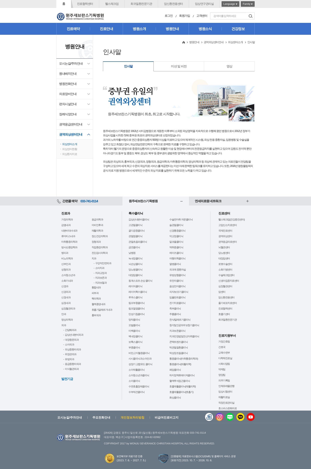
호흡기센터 (224, 314)
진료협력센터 (85, 3)
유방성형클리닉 (177, 275)
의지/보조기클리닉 (178, 291)
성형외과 (65, 269)
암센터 (221, 291)
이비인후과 (97, 225)
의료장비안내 (67, 94)
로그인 (169, 15)
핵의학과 (96, 298)
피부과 (95, 293)
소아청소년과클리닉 (139, 375)
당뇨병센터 (224, 252)
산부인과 (65, 264)
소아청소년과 (68, 275)
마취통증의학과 (69, 241)
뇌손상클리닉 (135, 264)
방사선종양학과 (69, 247)
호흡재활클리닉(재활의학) (182, 386)
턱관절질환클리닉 (178, 347)
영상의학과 (67, 319)
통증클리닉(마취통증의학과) (183, 358)
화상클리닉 (175, 397)
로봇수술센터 (225, 264)
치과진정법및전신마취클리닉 (184, 336)
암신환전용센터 (173, 3)
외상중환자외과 (73, 349)
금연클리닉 (134, 247)
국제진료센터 (225, 230)
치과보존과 (101, 277)
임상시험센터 (225, 391)
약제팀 (221, 369)
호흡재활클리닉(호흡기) (181, 392)
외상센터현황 (69, 149)
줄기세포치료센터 (227, 302)
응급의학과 (97, 219)
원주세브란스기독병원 (143, 201)
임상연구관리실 (204, 3)
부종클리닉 (134, 347)
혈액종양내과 (98, 304)
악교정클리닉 (176, 236)
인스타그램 (220, 417)
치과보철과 (101, 282)
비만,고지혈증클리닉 (139, 353)
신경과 (64, 286)
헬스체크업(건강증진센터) (231, 219)
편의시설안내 (67, 104)
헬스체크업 (112, 3)
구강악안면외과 (103, 263)
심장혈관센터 (225, 286)
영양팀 (221, 374)
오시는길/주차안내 (71, 63)
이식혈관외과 (72, 368)
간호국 (221, 347)
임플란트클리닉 (177, 297)
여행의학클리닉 (177, 258)
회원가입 (184, 15)
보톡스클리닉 (135, 341)
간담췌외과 (70, 329)
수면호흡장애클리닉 (139, 386)
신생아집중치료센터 (228, 280)
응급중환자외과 (73, 363)
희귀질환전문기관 (141, 3)
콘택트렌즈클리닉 (178, 341)
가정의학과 (67, 219)
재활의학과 (97, 230)
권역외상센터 (225, 236)
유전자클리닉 (176, 280)
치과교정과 (101, 272)
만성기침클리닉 (137, 314)
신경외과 (65, 291)
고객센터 (201, 15)
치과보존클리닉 (177, 330)
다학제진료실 (225, 358)
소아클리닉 (134, 380)
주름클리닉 (175, 314)
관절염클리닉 (135, 236)
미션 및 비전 (178, 66)
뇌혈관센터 (224, 247)
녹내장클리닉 (135, 258)
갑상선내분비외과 (74, 334)
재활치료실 (224, 397)
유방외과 (69, 359)
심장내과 (65, 302)
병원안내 (172, 29)
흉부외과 (96, 315)
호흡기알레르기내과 (102, 309)
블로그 (230, 417)
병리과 (64, 252)
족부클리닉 (175, 308)
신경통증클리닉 (177, 230)
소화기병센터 (225, 269)
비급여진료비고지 (167, 417)
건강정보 (238, 29)
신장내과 (65, 297)
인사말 (128, 66)
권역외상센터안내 (70, 134)
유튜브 (251, 417)
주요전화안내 (101, 417)
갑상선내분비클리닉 (139, 219)
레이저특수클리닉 (138, 291)
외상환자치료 (69, 154)
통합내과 (96, 287)
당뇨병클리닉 (135, 269)
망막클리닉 (134, 319)
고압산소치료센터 (227, 225)
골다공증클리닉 (137, 230)
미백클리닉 (134, 330)
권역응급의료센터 (227, 241)
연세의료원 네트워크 (208, 201)
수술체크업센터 (226, 275)
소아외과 (69, 344)
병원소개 (139, 29)
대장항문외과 (72, 339)
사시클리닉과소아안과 (140, 358)
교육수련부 (224, 352)
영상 (229, 66)
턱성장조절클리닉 (178, 353)
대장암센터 (224, 258)
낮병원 (132, 252)
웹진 (209, 417)
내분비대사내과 (69, 230)
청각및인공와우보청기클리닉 (184, 325)
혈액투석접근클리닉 (179, 380)
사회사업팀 (224, 363)
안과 (63, 314)
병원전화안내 (67, 83)
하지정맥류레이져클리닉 (182, 375)
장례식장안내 (67, 114)
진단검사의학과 (100, 252)
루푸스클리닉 (135, 297)
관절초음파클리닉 (138, 241)
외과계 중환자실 (177, 269)
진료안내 (106, 29)
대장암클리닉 (135, 275)
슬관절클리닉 (176, 225)
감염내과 (65, 225)
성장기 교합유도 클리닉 (140, 364)
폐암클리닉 (175, 369)
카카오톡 (240, 417)
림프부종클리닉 (137, 302)
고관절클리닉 (135, 225)
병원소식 (205, 29)
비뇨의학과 (67, 258)
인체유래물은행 (226, 386)
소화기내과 (67, 280)
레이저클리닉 (135, 286)
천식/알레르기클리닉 (179, 319)
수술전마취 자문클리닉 (181, 219)
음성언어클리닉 (177, 286)
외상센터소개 (69, 144)
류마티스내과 (68, 236)
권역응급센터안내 (70, 124)
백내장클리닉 (135, 336)
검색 (250, 16)
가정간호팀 (224, 341)
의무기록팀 (224, 380)
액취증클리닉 (176, 247)
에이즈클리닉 (176, 252)
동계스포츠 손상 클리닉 (140, 280)
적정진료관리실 (226, 402)
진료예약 (73, 29)
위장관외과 (70, 354)
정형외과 (96, 241)
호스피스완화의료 (227, 408)
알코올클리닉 (176, 241)
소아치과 (99, 267)
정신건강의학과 (100, 236)
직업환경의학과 (100, 247)
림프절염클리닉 (137, 308)
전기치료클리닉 (177, 302)
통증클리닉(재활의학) (180, 364)
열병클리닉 (175, 264)
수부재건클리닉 (137, 392)
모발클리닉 (134, 325)
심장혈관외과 (68, 308)
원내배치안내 (67, 73)
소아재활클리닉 (137, 369)
